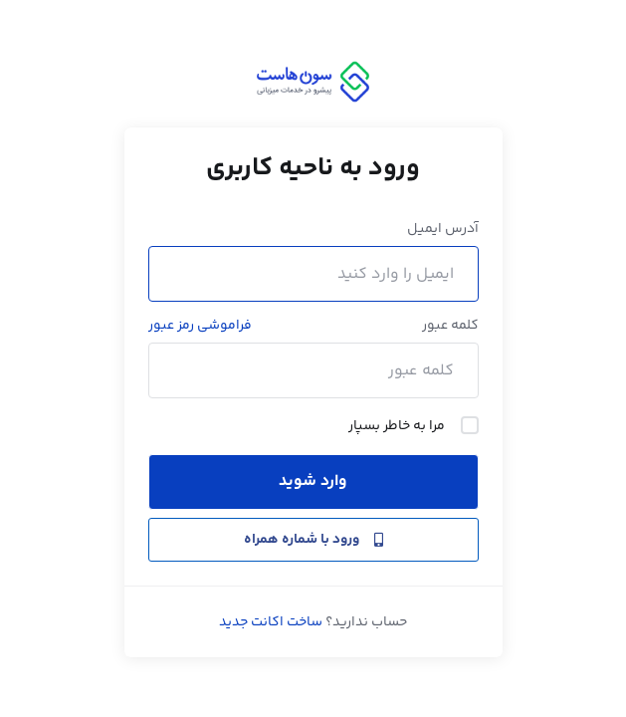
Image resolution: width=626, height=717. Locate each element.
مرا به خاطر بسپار (413, 426)
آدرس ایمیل (443, 229)
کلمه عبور (450, 326)
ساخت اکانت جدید (270, 622)
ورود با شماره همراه (313, 540)
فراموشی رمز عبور (200, 326)
